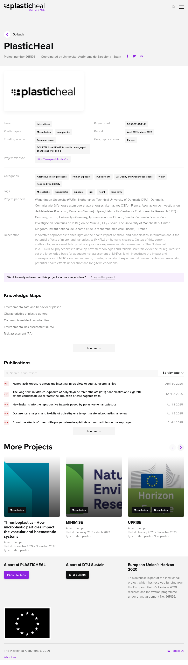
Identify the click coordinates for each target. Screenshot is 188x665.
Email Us (175, 650)
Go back (14, 34)
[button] (181, 447)
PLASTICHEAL (16, 575)
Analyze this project (103, 277)
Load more (94, 348)
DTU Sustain (77, 575)
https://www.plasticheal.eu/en (52, 159)
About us (10, 657)
